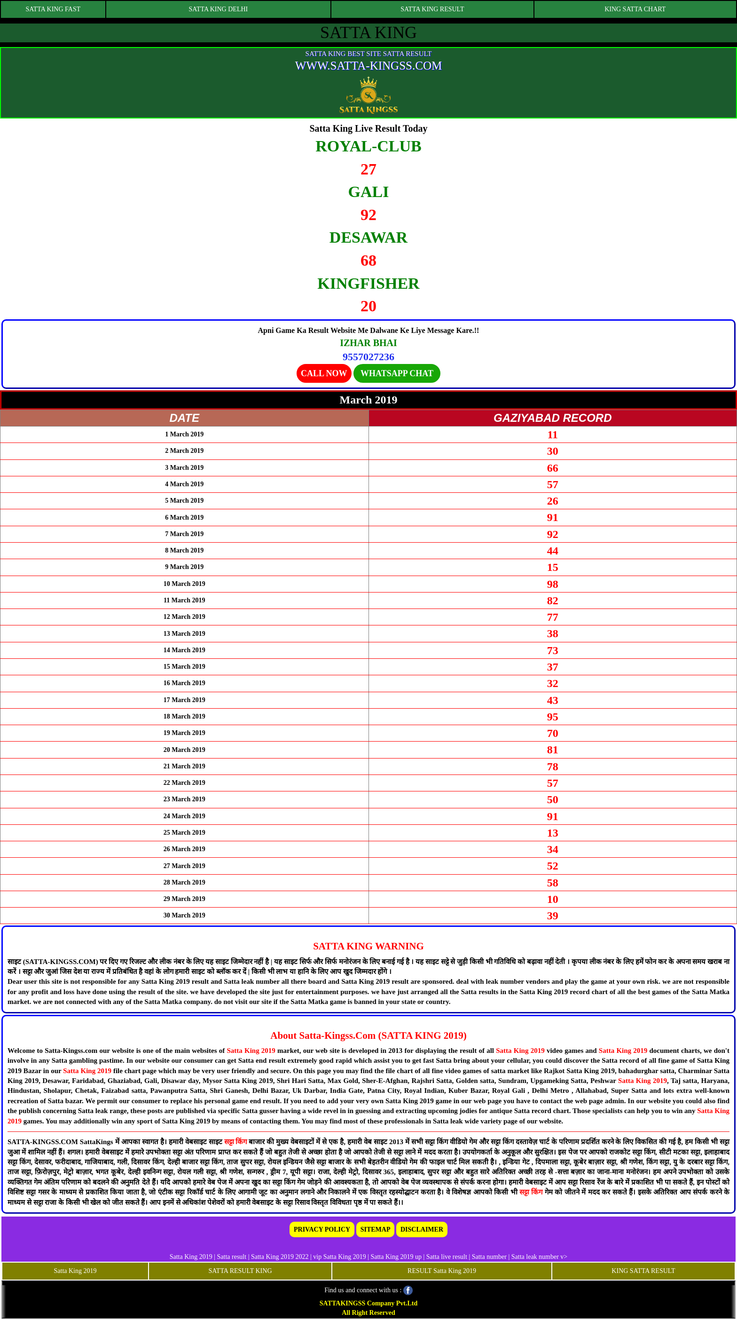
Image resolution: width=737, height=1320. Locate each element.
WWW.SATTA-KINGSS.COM (368, 65)
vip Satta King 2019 (339, 1256)
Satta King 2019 (251, 1050)
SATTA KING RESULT (432, 9)
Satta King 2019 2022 (280, 1256)
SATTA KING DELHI (218, 9)
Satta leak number (535, 1256)
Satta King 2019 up (396, 1256)
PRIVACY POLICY (322, 1229)
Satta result (232, 1256)
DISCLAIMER (421, 1229)
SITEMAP (376, 1229)
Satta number (489, 1256)
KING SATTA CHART (635, 9)
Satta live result (446, 1256)
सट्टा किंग (236, 1142)
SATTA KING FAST (52, 9)
